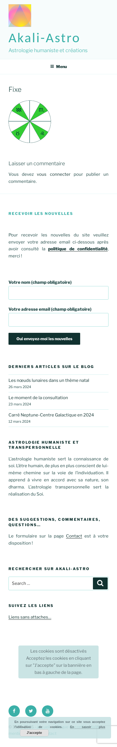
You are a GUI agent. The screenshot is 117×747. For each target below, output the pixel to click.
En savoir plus (87, 727)
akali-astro (44, 37)
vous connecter (53, 174)
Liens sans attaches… (29, 617)
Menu (58, 66)
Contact (74, 536)
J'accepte (34, 733)
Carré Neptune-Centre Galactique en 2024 (51, 415)
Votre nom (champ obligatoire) (58, 290)
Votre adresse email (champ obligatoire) (58, 317)
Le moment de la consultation (38, 397)
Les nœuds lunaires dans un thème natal (48, 380)
